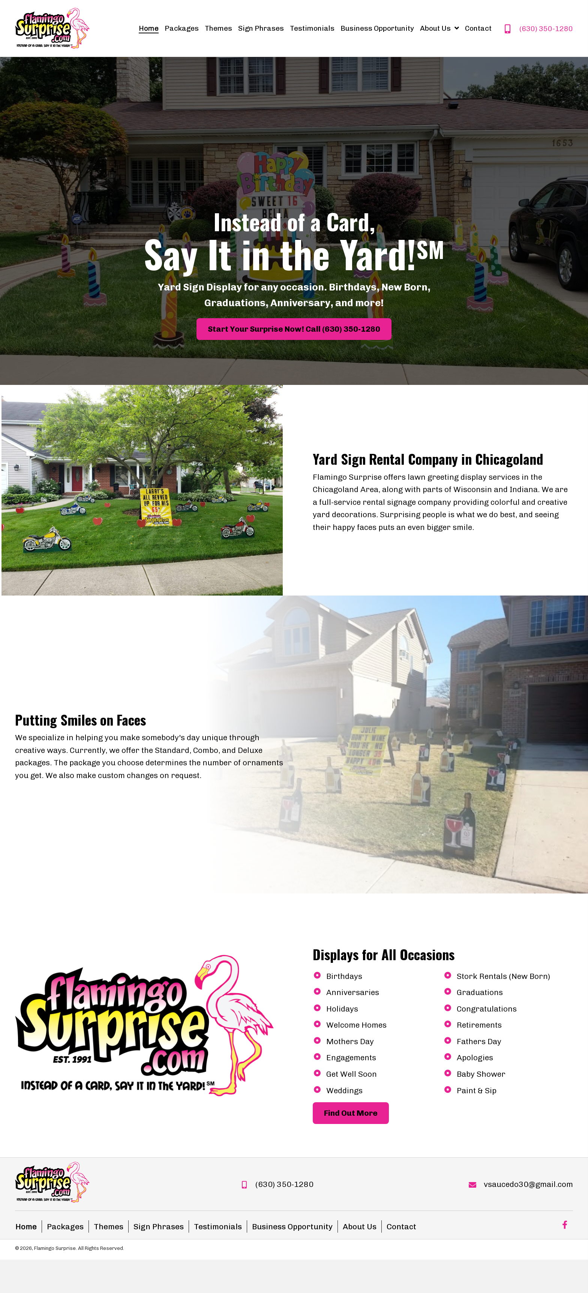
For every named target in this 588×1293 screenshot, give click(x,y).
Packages (65, 1226)
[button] (294, 329)
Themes (108, 1226)
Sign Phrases (159, 1226)
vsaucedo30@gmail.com (528, 1184)
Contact (401, 1226)
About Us (359, 1226)
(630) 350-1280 (546, 28)
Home (26, 1226)
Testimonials (218, 1226)
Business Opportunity (292, 1226)
